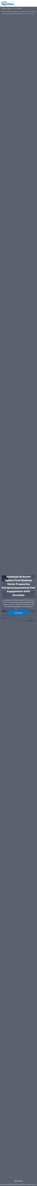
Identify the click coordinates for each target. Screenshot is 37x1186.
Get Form (18, 613)
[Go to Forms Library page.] (18, 8)
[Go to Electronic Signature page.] (7, 8)
